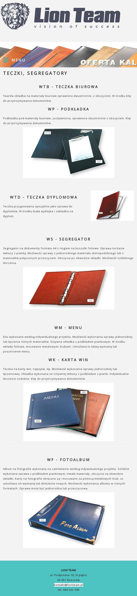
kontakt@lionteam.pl (68, 585)
